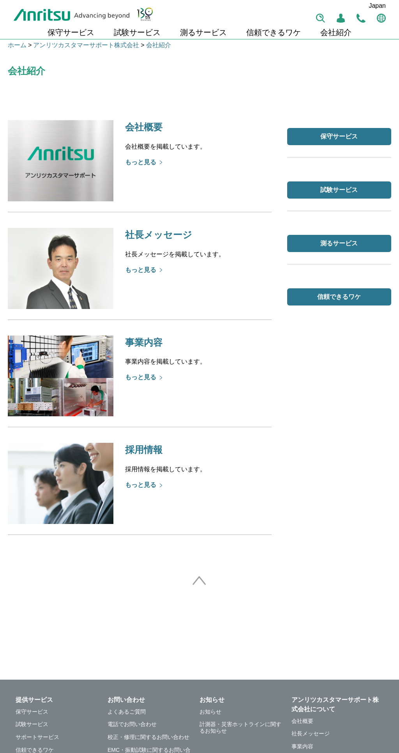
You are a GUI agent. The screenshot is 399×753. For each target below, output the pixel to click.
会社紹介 (335, 32)
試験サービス (137, 32)
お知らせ (210, 712)
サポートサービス (37, 737)
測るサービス (203, 32)
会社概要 (302, 721)
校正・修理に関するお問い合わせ (148, 737)
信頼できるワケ (273, 32)
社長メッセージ (310, 733)
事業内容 (302, 746)
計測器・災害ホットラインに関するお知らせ (240, 727)
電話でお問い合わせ (132, 724)
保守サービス (71, 32)
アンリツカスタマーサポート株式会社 (86, 45)
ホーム (17, 45)
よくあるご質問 (127, 712)
